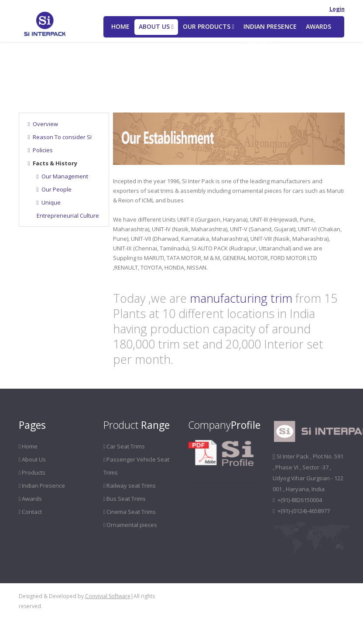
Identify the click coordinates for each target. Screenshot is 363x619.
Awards (318, 26)
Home (120, 26)
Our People (54, 189)
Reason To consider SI (60, 137)
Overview (43, 124)
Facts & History (53, 163)
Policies (40, 150)
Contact (258, 41)
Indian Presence (270, 26)
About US (156, 26)
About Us (53, 78)
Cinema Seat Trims (129, 512)
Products (32, 472)
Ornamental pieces (130, 525)
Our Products (208, 26)
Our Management (63, 176)
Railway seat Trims (129, 485)
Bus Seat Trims (124, 499)
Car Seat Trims (124, 446)
